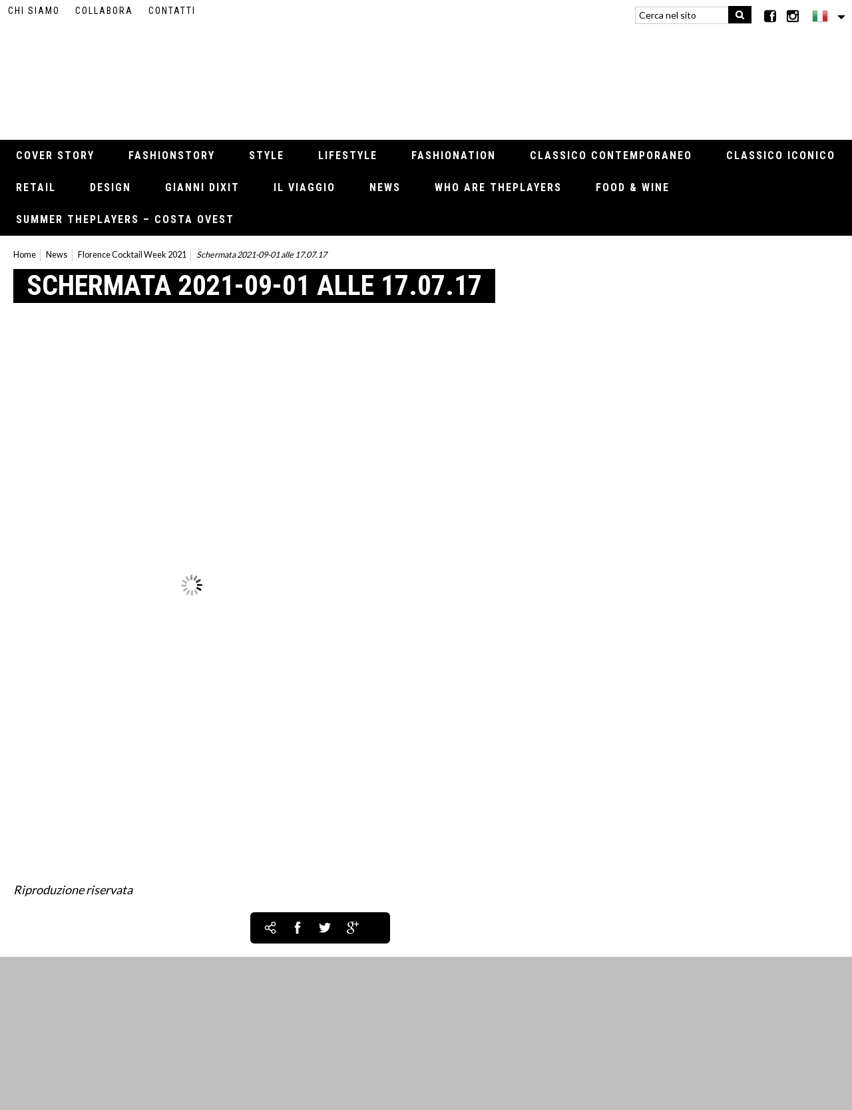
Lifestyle (347, 155)
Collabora (104, 10)
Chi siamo (34, 10)
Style (266, 155)
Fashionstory (171, 155)
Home (24, 255)
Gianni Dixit (202, 187)
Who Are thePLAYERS (498, 187)
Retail (36, 187)
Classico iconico (780, 155)
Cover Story (55, 155)
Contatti (172, 10)
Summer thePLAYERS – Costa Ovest (125, 219)
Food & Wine (633, 187)
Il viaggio (304, 187)
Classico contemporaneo (611, 155)
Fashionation (453, 155)
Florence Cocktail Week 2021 (132, 255)
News (385, 187)
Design (110, 187)
